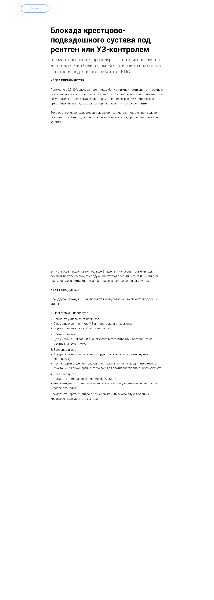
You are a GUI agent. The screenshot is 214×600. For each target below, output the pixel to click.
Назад (35, 8)
